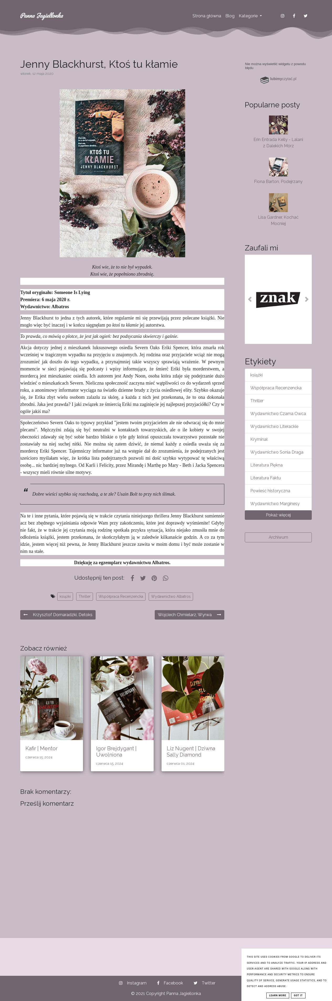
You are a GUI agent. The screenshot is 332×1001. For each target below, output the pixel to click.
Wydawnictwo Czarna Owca (278, 413)
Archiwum (278, 537)
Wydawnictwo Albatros (171, 596)
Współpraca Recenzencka (120, 596)
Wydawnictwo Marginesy (275, 503)
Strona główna (207, 15)
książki (65, 596)
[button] (250, 299)
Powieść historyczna (270, 490)
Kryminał (259, 439)
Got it (298, 995)
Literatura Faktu (265, 477)
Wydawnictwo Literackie (274, 426)
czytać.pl (283, 79)
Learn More (277, 995)
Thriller (85, 596)
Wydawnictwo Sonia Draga (276, 452)
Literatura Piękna (266, 465)
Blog (230, 15)
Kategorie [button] (249, 15)
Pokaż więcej (278, 514)
